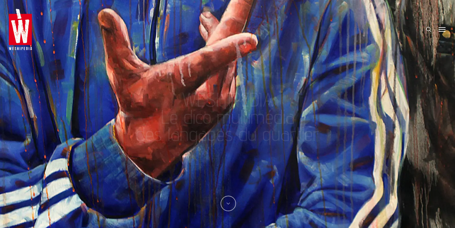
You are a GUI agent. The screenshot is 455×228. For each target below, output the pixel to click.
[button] (442, 29)
